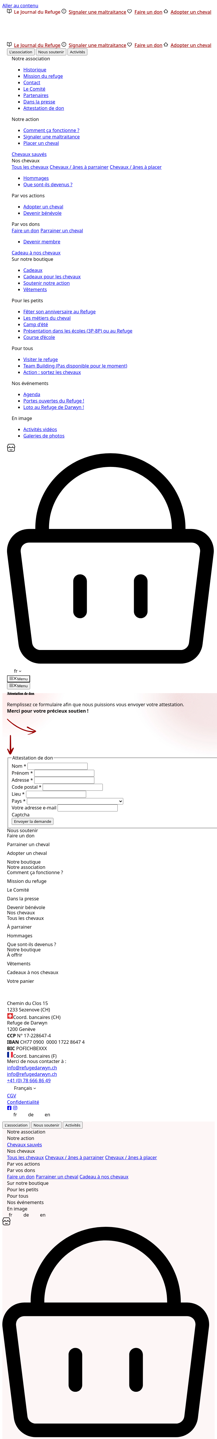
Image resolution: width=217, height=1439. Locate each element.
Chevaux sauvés (29, 154)
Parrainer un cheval (61, 230)
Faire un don (25, 230)
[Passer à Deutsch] (28, 1114)
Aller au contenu (20, 5)
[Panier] (11, 450)
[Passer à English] (44, 1114)
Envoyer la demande (32, 821)
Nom (19, 766)
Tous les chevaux (30, 167)
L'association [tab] (20, 52)
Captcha (20, 814)
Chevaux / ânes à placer (136, 167)
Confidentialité (23, 1102)
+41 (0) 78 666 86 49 (29, 1080)
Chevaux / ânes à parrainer (79, 167)
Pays (19, 801)
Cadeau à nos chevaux (36, 253)
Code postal (27, 787)
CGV (11, 1095)
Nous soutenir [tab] (51, 52)
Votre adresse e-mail (35, 807)
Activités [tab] (77, 52)
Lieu (19, 794)
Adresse (23, 780)
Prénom (23, 773)
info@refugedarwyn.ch (32, 1067)
